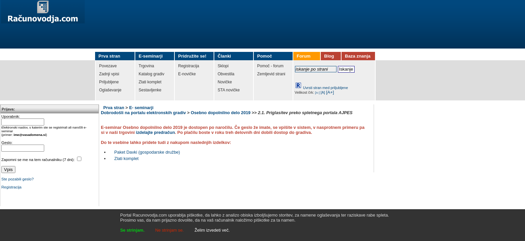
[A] (323, 92)
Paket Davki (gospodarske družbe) (147, 152)
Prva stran (113, 107)
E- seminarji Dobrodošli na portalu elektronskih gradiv (143, 110)
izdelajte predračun (155, 132)
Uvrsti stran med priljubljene (325, 88)
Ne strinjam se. (169, 230)
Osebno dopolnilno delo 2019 (220, 112)
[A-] (317, 92)
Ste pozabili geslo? (17, 179)
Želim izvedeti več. (212, 230)
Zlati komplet (126, 158)
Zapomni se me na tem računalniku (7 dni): (38, 160)
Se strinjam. (132, 230)
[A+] (330, 92)
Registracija (11, 187)
